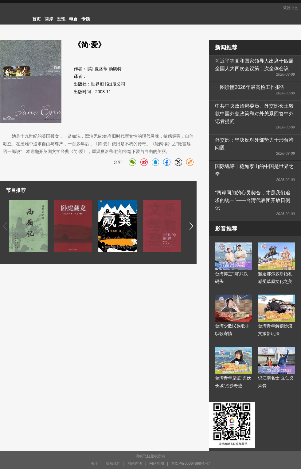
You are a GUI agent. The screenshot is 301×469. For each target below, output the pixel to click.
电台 (73, 19)
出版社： (82, 84)
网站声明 (134, 463)
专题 (85, 19)
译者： (80, 76)
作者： (80, 68)
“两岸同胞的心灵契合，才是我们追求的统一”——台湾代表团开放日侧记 (252, 200)
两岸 (49, 19)
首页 (36, 19)
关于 (94, 463)
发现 (61, 19)
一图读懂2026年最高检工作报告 (250, 87)
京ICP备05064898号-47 (190, 463)
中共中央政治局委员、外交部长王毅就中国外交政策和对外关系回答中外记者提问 (254, 113)
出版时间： (84, 91)
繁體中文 (290, 8)
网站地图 (156, 463)
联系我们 (113, 463)
